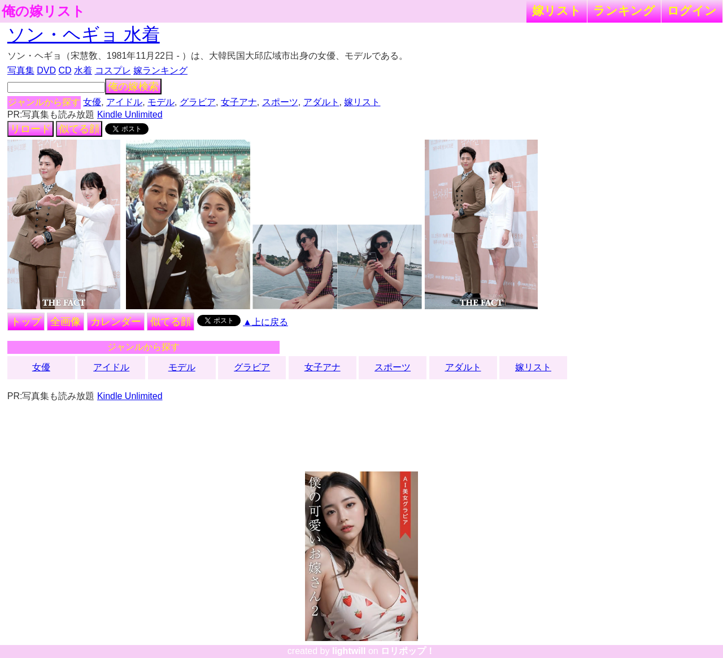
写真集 (20, 70)
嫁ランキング (160, 70)
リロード (30, 129)
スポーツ (280, 102)
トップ (26, 321)
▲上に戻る (265, 322)
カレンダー (115, 321)
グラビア (198, 102)
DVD (46, 70)
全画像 (65, 321)
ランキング (624, 10)
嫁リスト (556, 10)
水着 (83, 70)
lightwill (349, 651)
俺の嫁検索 (133, 86)
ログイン (692, 10)
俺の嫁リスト (43, 11)
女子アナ (239, 102)
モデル (161, 102)
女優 (92, 102)
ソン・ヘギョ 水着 (83, 34)
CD (64, 70)
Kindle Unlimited (130, 114)
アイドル (124, 102)
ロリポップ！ (408, 651)
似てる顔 (79, 129)
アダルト (321, 102)
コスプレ (113, 70)
